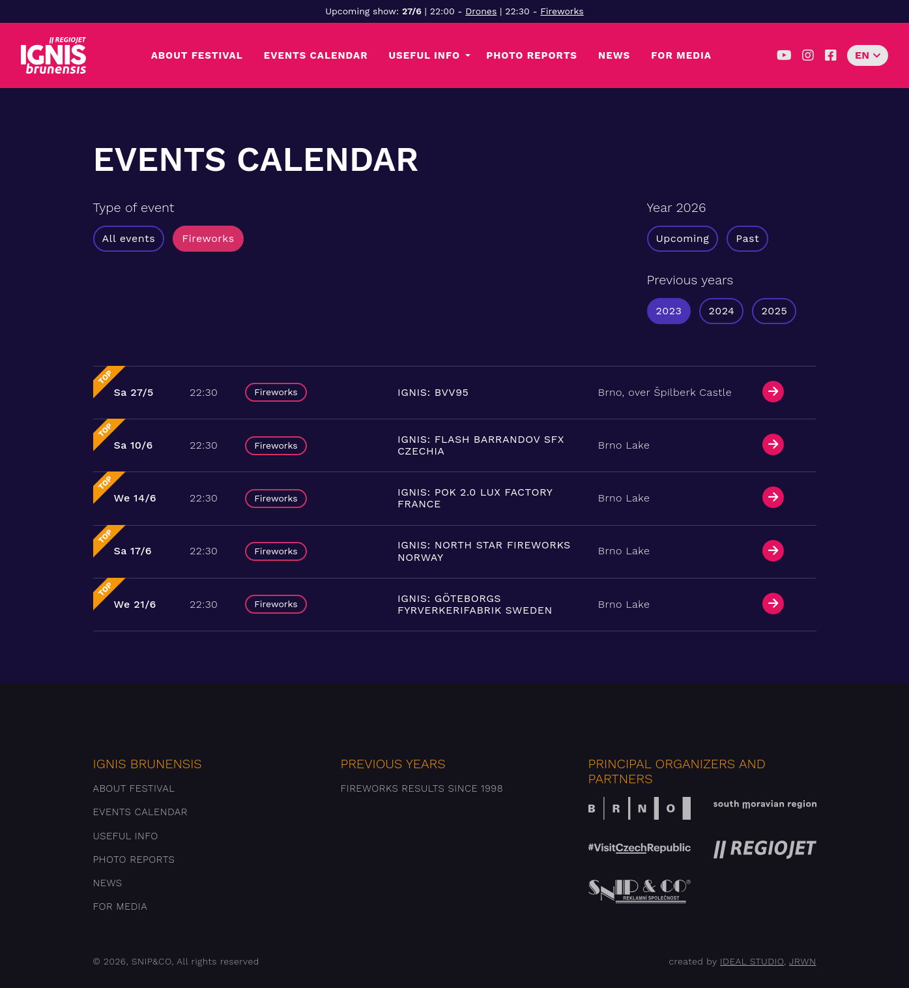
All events (129, 238)
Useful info (424, 55)
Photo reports (531, 55)
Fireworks (561, 11)
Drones (481, 11)
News (614, 55)
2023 (669, 311)
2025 (774, 311)
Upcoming (683, 238)
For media (681, 55)
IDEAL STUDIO (752, 961)
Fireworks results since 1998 (422, 788)
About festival (197, 55)
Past (747, 238)
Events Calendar (316, 55)
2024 (721, 311)
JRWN (802, 961)
